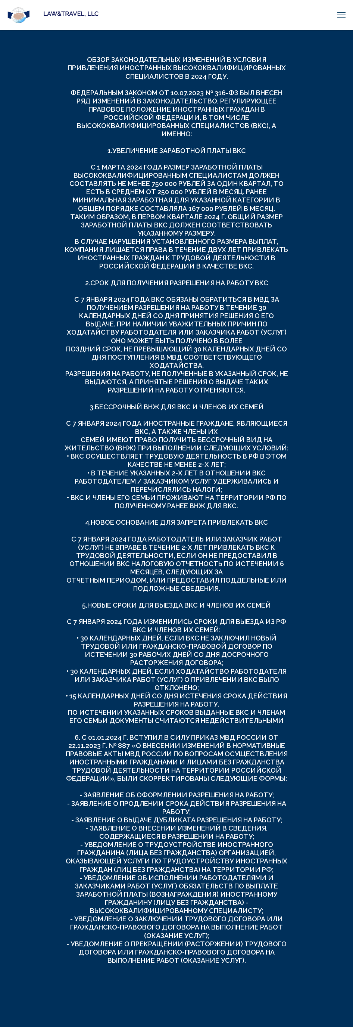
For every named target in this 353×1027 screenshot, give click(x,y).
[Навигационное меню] (341, 15)
